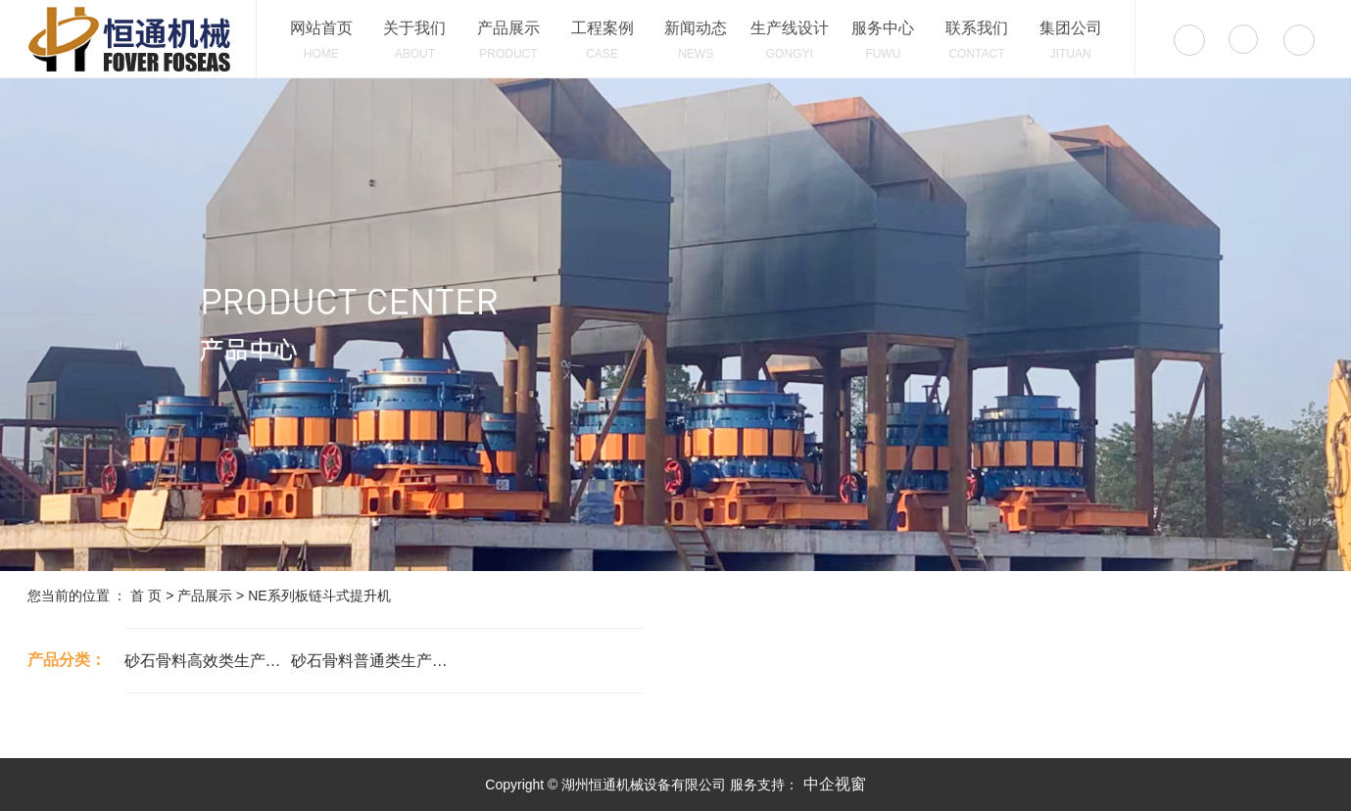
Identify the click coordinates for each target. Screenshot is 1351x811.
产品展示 (204, 595)
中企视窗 (831, 784)
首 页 (146, 595)
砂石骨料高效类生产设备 (207, 660)
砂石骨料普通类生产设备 (374, 660)
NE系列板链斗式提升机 (319, 595)
